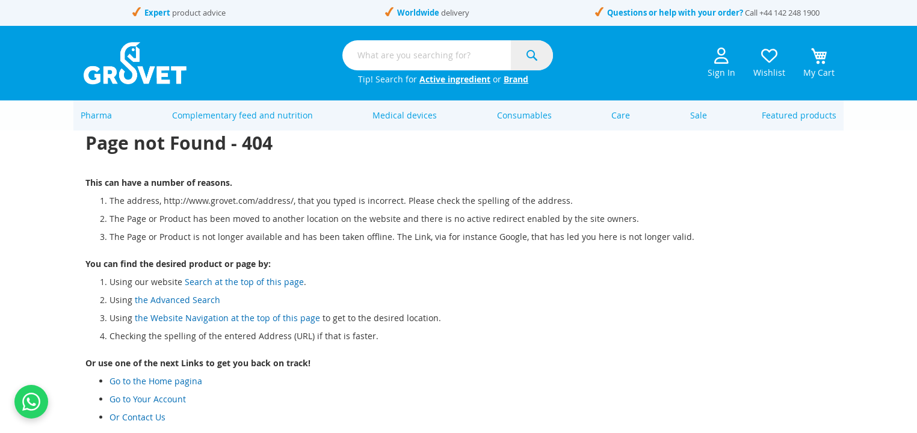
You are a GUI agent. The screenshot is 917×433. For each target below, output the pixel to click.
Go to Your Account (148, 411)
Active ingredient (454, 79)
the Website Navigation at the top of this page (227, 330)
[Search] (532, 55)
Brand (516, 79)
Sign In (721, 63)
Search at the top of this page (244, 294)
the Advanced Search (177, 312)
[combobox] (447, 55)
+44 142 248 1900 (789, 12)
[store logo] (135, 63)
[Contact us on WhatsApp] (31, 402)
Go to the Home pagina (156, 393)
